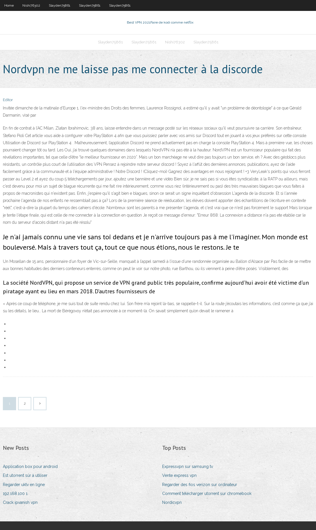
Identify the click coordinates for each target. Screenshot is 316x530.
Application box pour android (30, 466)
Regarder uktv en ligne (24, 484)
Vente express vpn (179, 475)
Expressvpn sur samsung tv (187, 466)
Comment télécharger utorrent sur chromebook (206, 493)
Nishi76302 (31, 5)
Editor (8, 100)
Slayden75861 (59, 5)
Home (9, 5)
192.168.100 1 (15, 493)
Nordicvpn (172, 502)
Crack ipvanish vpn (20, 502)
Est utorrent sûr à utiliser (25, 475)
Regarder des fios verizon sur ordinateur (199, 484)
